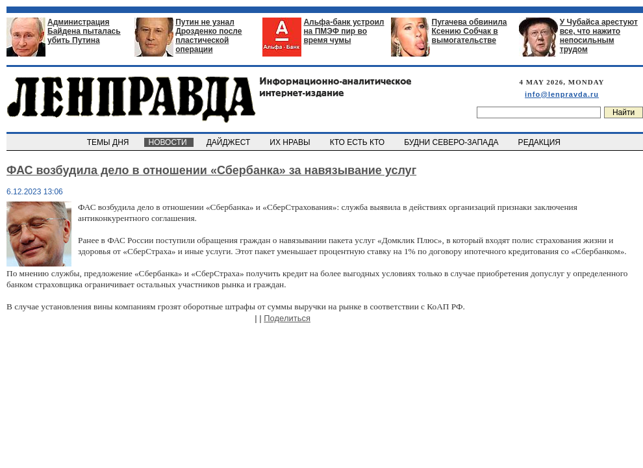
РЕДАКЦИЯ (540, 142)
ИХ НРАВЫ (291, 142)
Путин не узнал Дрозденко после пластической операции (208, 36)
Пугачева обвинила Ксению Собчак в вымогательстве (469, 31)
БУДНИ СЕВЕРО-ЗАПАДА (452, 142)
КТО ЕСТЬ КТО (358, 142)
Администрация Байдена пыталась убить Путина (84, 31)
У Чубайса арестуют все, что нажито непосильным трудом (599, 36)
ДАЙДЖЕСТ (229, 142)
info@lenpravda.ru (562, 94)
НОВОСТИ (169, 142)
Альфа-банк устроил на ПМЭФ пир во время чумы (343, 31)
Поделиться (287, 318)
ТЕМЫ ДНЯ (108, 142)
